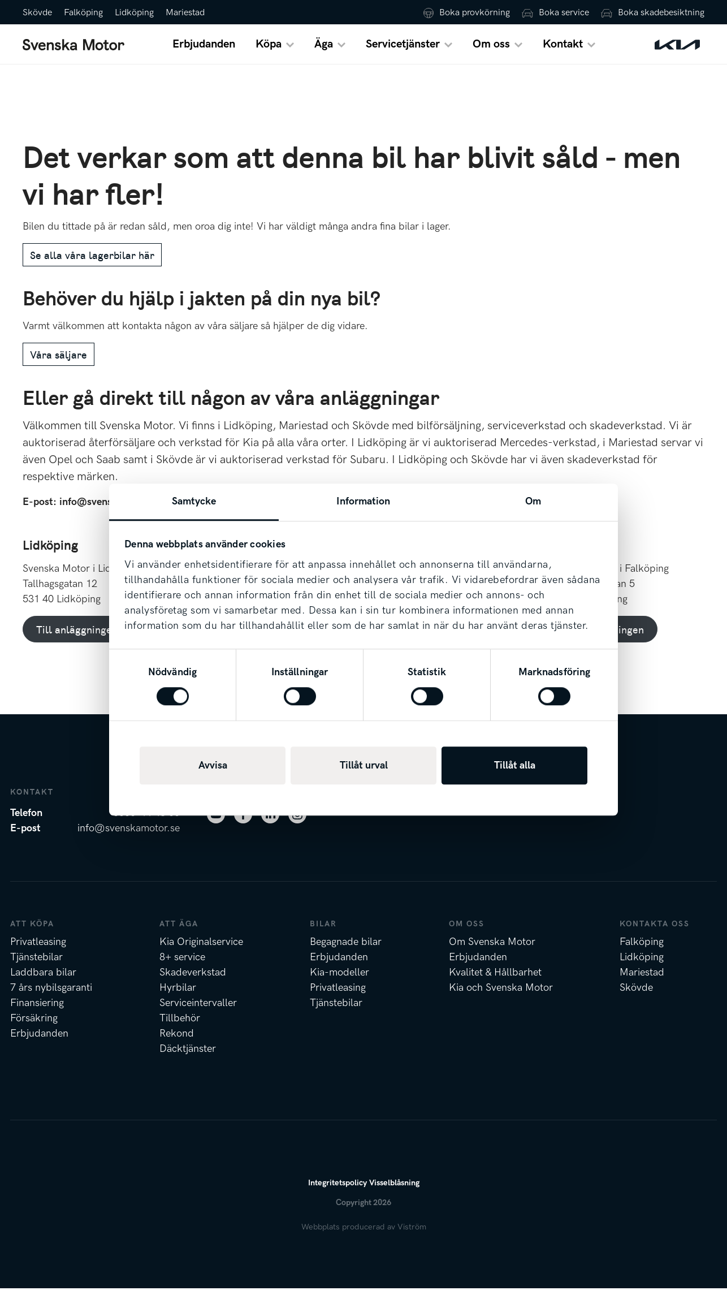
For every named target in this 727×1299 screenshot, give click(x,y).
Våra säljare (58, 365)
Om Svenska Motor (492, 953)
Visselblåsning (394, 1193)
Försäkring (34, 1029)
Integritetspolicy (337, 1193)
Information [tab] (363, 501)
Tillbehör (179, 1029)
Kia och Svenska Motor (501, 998)
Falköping (83, 12)
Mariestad (185, 12)
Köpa (269, 50)
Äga (323, 50)
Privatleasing (38, 953)
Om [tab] (533, 501)
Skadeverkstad (192, 983)
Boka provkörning (474, 12)
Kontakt (563, 50)
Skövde (37, 12)
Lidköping (134, 12)
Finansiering (37, 1014)
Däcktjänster (187, 1059)
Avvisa (212, 765)
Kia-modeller (339, 983)
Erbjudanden (203, 50)
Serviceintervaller (198, 1014)
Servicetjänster (403, 50)
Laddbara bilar (43, 983)
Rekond (176, 1044)
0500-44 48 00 (146, 824)
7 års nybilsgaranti (51, 998)
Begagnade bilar (346, 953)
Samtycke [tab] (194, 501)
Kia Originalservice (201, 953)
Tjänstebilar (36, 968)
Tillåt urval (364, 765)
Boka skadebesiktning (661, 12)
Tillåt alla (514, 765)
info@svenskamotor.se (128, 839)
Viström (411, 1237)
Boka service (564, 12)
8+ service (182, 968)
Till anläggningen (77, 640)
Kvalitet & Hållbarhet (495, 983)
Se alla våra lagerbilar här (92, 266)
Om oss (491, 50)
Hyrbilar (177, 998)
